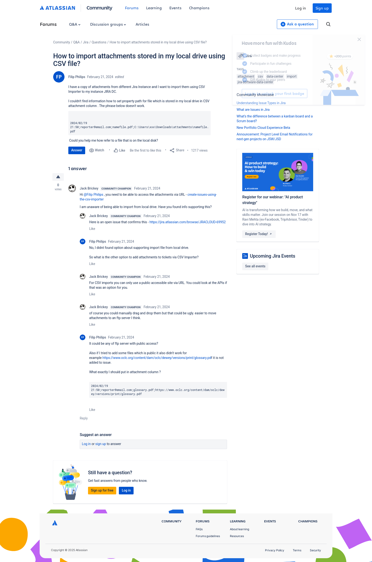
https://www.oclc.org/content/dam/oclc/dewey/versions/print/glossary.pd (156, 358)
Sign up (322, 7)
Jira (85, 42)
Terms (297, 550)
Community (99, 7)
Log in (300, 7)
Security (315, 550)
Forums (132, 7)
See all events (255, 266)
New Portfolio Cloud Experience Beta (263, 128)
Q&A (74, 24)
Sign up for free (102, 490)
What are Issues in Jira (253, 109)
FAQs (199, 529)
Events (175, 7)
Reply (84, 418)
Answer (76, 150)
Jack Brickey (89, 188)
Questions (99, 42)
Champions (199, 7)
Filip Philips (76, 77)
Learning (154, 7)
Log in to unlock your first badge (242, 93)
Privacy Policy (274, 550)
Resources (237, 536)
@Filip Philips (93, 194)
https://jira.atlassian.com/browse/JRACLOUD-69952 (187, 222)
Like (92, 229)
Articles (142, 24)
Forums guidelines (208, 536)
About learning (239, 529)
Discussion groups (108, 24)
